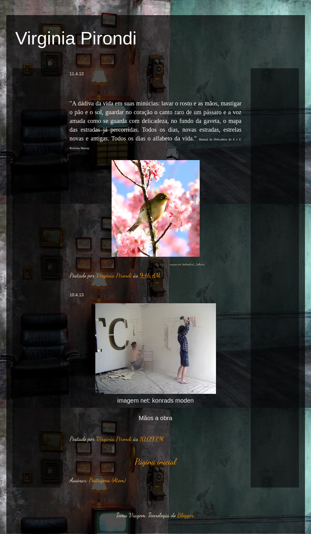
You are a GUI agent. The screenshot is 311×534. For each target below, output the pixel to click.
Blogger (185, 515)
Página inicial (155, 461)
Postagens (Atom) (107, 480)
